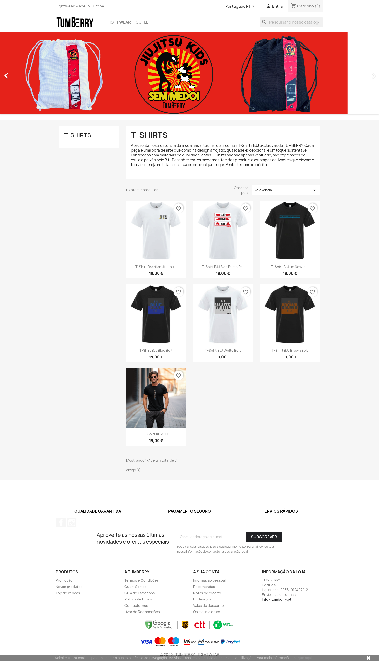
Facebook (61, 522)
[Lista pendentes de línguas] (240, 6)
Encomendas (204, 586)
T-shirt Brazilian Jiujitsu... (156, 266)
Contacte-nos (136, 605)
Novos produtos (69, 586)
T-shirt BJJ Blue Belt (155, 350)
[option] (189, 73)
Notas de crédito (207, 593)
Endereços (202, 599)
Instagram (71, 522)
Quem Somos (135, 586)
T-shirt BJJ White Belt (223, 350)
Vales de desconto (208, 605)
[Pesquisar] (291, 22)
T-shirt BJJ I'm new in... (290, 266)
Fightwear (119, 22)
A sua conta (206, 571)
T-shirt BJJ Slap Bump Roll (223, 266)
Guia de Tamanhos (139, 593)
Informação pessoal (209, 580)
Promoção (64, 580)
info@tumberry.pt (276, 599)
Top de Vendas (68, 593)
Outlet (143, 22)
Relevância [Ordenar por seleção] (285, 190)
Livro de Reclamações (142, 611)
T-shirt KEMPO (156, 434)
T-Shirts (77, 135)
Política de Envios (138, 599)
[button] (28, 73)
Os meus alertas (206, 611)
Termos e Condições (141, 580)
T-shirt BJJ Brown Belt (290, 350)
